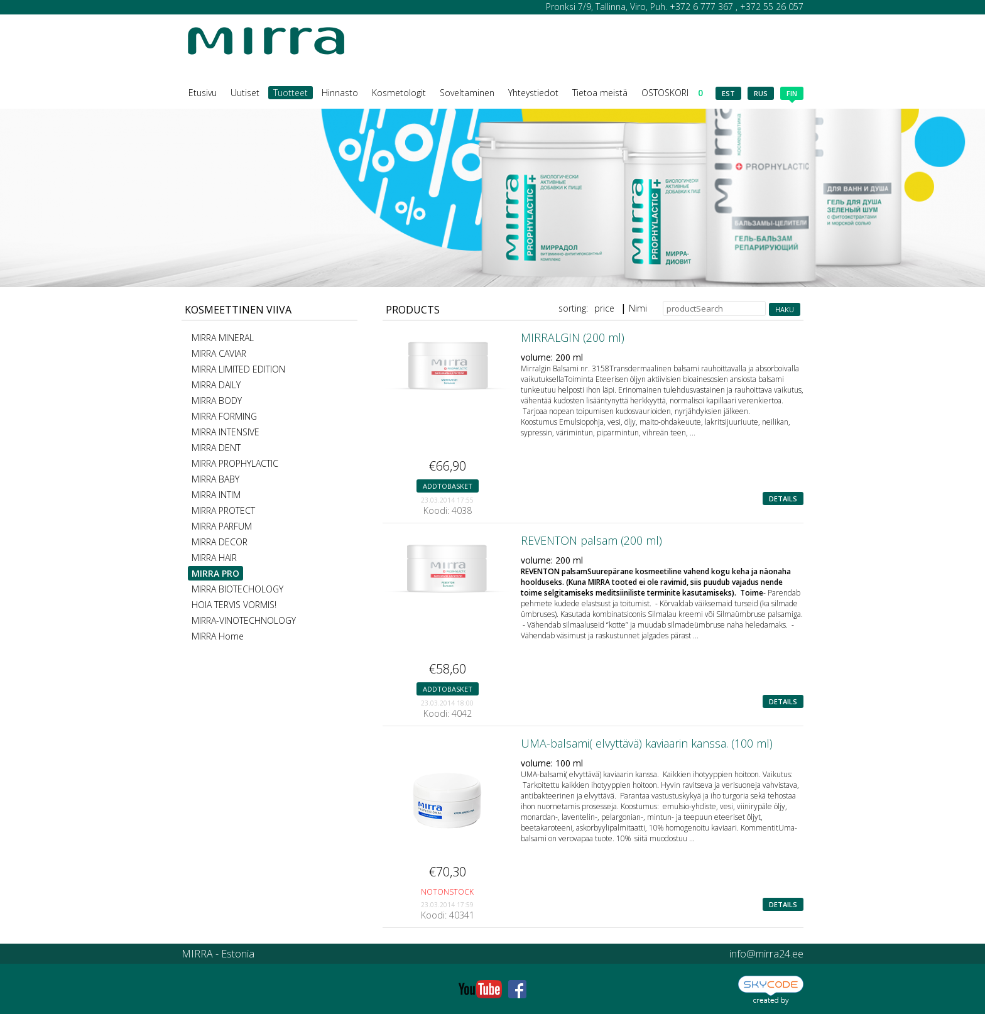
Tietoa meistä (600, 93)
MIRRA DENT (216, 448)
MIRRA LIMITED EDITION (238, 369)
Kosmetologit (399, 93)
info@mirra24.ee (766, 954)
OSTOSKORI (672, 93)
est (728, 93)
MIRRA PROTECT (223, 510)
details (783, 498)
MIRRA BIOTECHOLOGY (237, 589)
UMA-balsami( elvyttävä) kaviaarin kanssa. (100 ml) (647, 743)
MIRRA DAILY (216, 385)
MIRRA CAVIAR (219, 353)
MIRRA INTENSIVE (225, 432)
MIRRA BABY (215, 479)
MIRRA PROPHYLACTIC (235, 463)
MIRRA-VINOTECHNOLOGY (244, 620)
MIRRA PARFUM (222, 526)
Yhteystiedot (533, 93)
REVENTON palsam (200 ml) (591, 540)
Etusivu (202, 93)
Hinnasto (340, 93)
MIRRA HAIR (214, 558)
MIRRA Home (218, 636)
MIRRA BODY (217, 400)
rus (761, 93)
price (604, 308)
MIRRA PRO (215, 573)
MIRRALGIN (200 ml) (572, 337)
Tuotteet (290, 93)
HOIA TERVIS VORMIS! (234, 605)
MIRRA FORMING (224, 416)
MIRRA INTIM (216, 495)
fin (791, 94)
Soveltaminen (467, 93)
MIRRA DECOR (220, 542)
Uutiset (245, 93)
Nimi (638, 308)
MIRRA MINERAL (223, 338)
